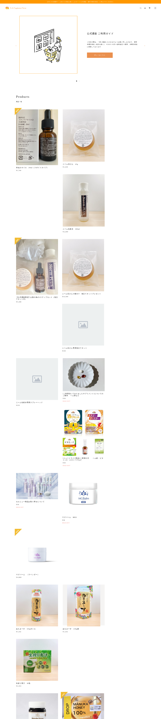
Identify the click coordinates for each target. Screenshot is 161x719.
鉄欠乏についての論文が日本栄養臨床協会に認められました (124, 662)
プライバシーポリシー (42, 705)
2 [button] (79, 81)
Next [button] (145, 46)
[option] (80, 45)
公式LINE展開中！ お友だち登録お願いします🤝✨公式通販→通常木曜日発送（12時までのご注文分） (80, 1)
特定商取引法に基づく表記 (59, 705)
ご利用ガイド (21, 661)
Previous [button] (16, 46)
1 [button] (76, 81)
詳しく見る (80, 683)
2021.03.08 (108, 666)
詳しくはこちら (99, 55)
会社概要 (63, 661)
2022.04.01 (20, 664)
